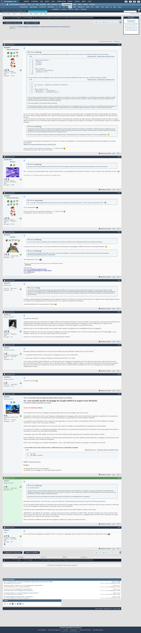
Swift (107, 7)
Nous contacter (99, 608)
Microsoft (43, 4)
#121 (119, 44)
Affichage (116, 41)
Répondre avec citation (105, 153)
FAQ (41, 1)
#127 (119, 345)
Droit (84, 1)
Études (77, 1)
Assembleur (51, 7)
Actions (14, 13)
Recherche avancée (135, 13)
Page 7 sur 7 (98, 22)
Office (79, 4)
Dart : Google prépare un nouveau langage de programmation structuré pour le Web (28, 582)
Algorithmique (33, 7)
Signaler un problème (31, 23)
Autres (119, 7)
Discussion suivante (69, 565)
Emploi (69, 1)
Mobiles (85, 4)
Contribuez (83, 9)
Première (106, 22)
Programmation (67, 4)
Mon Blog (49, 150)
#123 (119, 193)
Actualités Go (56, 9)
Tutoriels (34, 1)
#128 (119, 374)
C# (64, 7)
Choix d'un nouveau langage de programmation (18, 589)
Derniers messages (6, 13)
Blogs (47, 1)
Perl (92, 7)
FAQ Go (77, 9)
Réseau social (23, 13)
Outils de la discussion (105, 41)
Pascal (87, 7)
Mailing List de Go (35, 462)
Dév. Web (54, 4)
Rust (102, 7)
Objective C (81, 7)
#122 (119, 156)
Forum (7, 17)
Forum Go (64, 9)
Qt (110, 7)
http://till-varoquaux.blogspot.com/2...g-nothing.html (40, 144)
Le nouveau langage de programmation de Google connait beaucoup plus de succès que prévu (43, 27)
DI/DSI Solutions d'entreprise (18, 4)
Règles (46, 13)
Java (48, 4)
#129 (119, 394)
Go (70, 7)
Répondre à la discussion (12, 23)
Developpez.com (108, 608)
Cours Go (70, 9)
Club (89, 1)
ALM (37, 4)
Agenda (36, 13)
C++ (60, 7)
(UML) (38, 270)
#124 (119, 232)
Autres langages (16, 17)
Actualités (20, 557)
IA (33, 4)
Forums (26, 1)
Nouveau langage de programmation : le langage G (18, 597)
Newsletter (61, 1)
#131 (119, 527)
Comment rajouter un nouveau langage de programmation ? (21, 593)
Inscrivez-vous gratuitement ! (37, 11)
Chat (53, 1)
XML (114, 7)
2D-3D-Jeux (42, 7)
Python (97, 7)
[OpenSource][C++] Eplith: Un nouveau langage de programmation (23, 585)
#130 (119, 478)
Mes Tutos (41, 150)
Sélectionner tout (91, 56)
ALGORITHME (27, 175)
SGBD (74, 4)
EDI (60, 4)
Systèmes (92, 4)
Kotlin (74, 7)
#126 (119, 312)
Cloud (29, 4)
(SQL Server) (35, 269)
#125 (119, 280)
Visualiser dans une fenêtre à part (105, 56)
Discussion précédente (55, 565)
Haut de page (116, 608)
